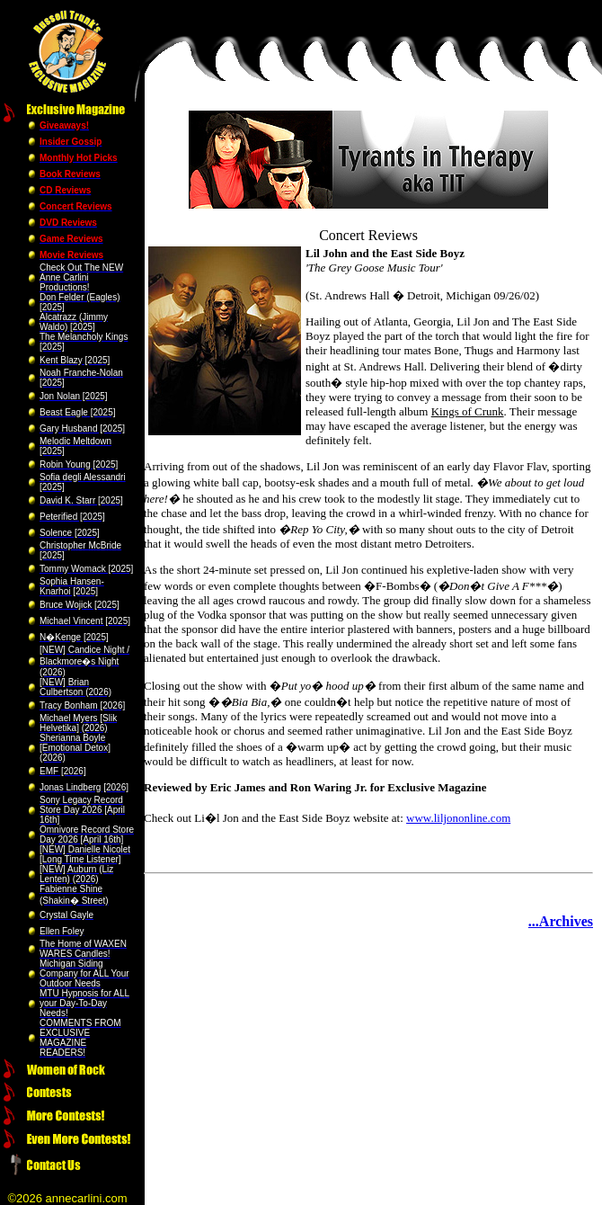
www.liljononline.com (458, 818)
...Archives (560, 921)
